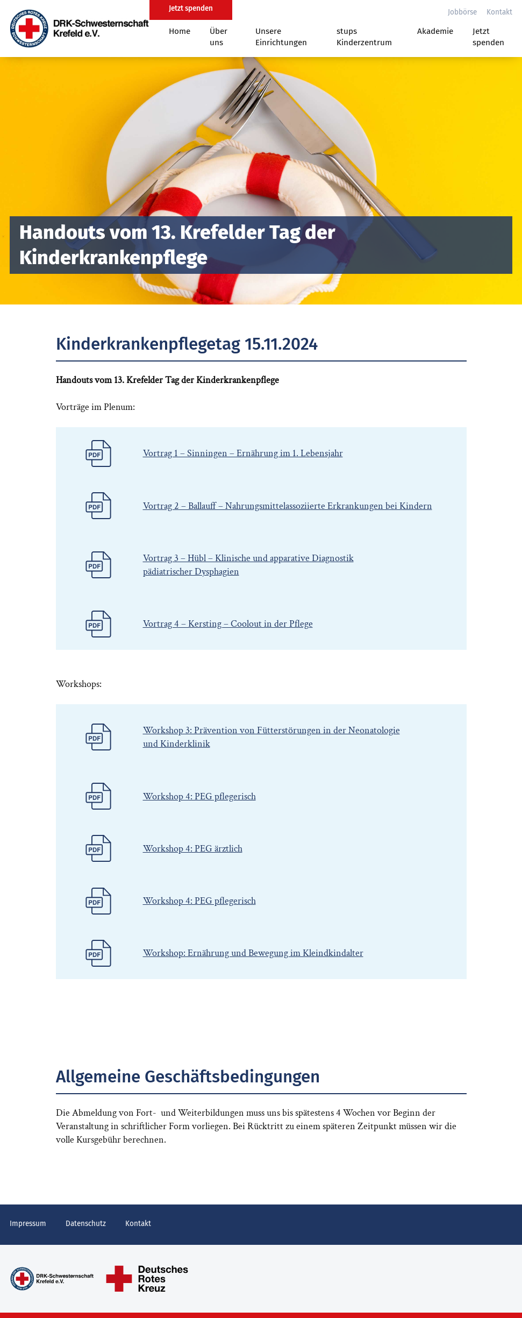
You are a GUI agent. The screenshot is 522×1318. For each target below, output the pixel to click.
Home (179, 31)
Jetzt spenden (488, 36)
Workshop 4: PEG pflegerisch (199, 796)
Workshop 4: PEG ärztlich (192, 848)
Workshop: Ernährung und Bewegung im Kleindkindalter (253, 953)
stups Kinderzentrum (364, 36)
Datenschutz (86, 1223)
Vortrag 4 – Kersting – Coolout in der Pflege (228, 624)
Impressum (28, 1223)
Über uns (218, 36)
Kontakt (499, 12)
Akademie (435, 31)
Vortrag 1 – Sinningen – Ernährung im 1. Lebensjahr (243, 453)
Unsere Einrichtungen (281, 36)
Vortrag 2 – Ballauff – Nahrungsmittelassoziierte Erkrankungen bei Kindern (287, 506)
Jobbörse (462, 12)
